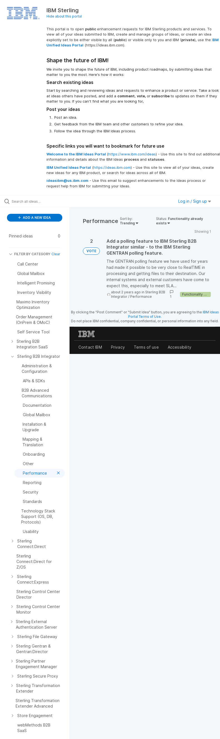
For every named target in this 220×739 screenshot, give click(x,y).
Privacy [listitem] (118, 347)
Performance (141, 296)
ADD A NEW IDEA (34, 217)
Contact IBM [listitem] (90, 347)
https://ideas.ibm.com (112, 167)
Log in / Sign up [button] (194, 201)
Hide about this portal (64, 16)
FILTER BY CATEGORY (29, 254)
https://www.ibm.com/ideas (132, 154)
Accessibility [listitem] (179, 347)
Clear (55, 254)
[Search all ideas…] (37, 201)
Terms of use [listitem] (146, 347)
